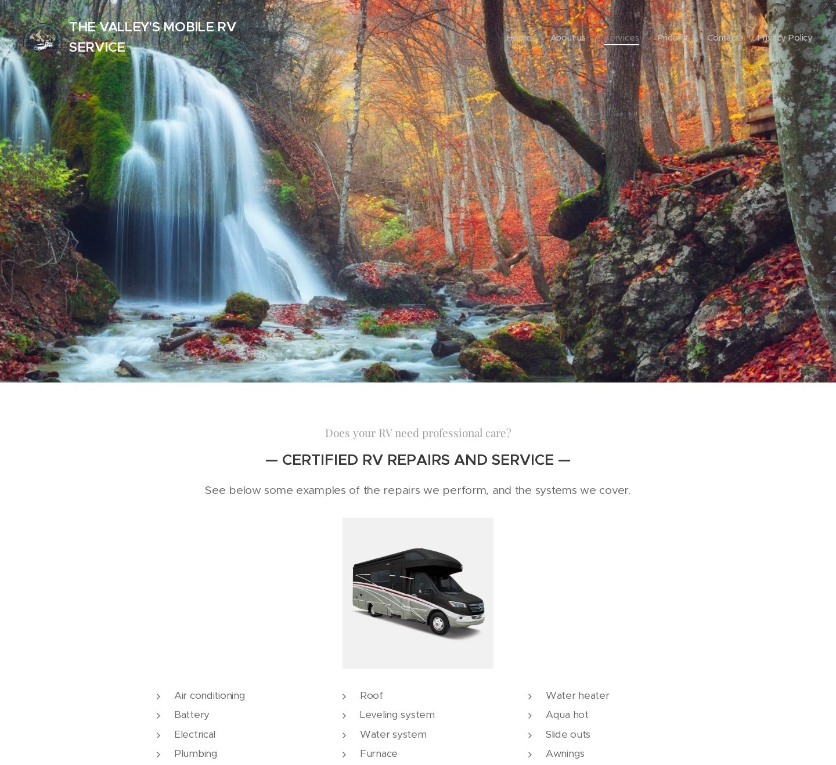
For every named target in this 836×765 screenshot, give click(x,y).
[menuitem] (533, 37)
